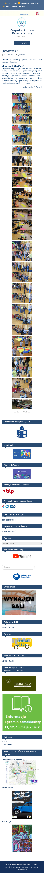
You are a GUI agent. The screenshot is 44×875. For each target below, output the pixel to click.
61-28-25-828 (12, 3)
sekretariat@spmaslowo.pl (29, 3)
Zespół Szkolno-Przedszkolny (22, 31)
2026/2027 (8, 627)
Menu (21, 43)
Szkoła (4, 742)
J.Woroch (21, 55)
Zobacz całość (8, 519)
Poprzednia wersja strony (15, 6)
